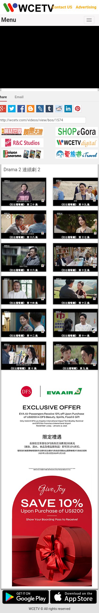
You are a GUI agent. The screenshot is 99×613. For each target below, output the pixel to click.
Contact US (62, 7)
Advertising (86, 7)
